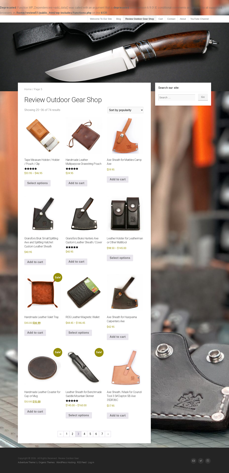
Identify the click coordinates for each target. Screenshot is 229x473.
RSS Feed (81, 462)
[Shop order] (126, 110)
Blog (118, 19)
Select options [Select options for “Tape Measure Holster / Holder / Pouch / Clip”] (37, 183)
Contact (171, 19)
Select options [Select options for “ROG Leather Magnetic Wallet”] (79, 332)
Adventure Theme (26, 462)
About (183, 19)
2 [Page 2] (72, 434)
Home (27, 89)
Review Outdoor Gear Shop (139, 19)
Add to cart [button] (76, 183)
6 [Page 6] (96, 434)
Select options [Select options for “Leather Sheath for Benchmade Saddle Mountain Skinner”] (79, 415)
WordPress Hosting (65, 462)
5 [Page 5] (90, 434)
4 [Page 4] (84, 434)
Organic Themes (47, 462)
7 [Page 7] (102, 434)
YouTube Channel (199, 19)
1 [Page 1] (66, 434)
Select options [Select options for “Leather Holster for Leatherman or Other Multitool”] (120, 257)
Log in (91, 462)
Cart (161, 19)
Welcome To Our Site (101, 19)
